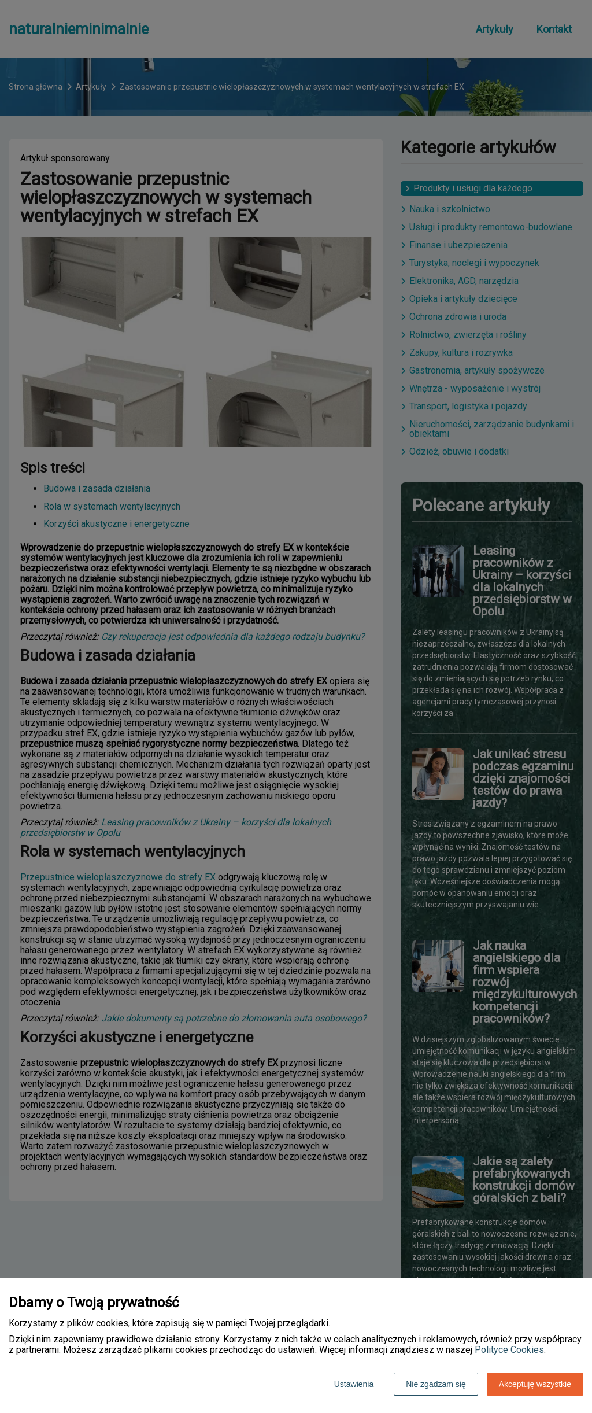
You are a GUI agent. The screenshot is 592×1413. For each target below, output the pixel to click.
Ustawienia (353, 1384)
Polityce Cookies (509, 1349)
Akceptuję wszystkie (535, 1384)
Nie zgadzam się (436, 1384)
